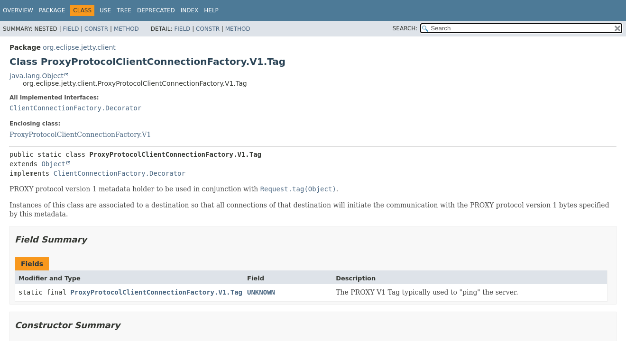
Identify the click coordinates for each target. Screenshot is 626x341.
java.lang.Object (36, 76)
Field (71, 29)
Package (52, 10)
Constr (96, 29)
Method (126, 29)
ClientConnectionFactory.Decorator (75, 108)
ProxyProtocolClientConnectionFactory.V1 (80, 134)
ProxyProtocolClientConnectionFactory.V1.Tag (156, 292)
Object (53, 164)
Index (190, 10)
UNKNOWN (261, 292)
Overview (18, 10)
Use (105, 10)
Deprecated (156, 10)
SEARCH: (405, 28)
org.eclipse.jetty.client (79, 47)
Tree (124, 10)
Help (211, 10)
